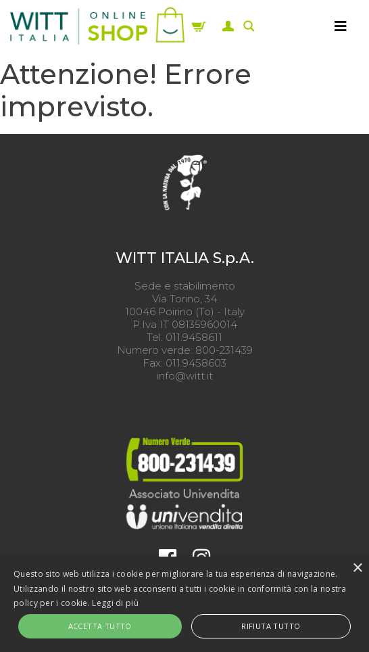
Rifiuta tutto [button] (270, 626)
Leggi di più (115, 603)
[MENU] (340, 26)
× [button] (357, 568)
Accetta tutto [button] (100, 626)
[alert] (184, 604)
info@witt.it (185, 375)
